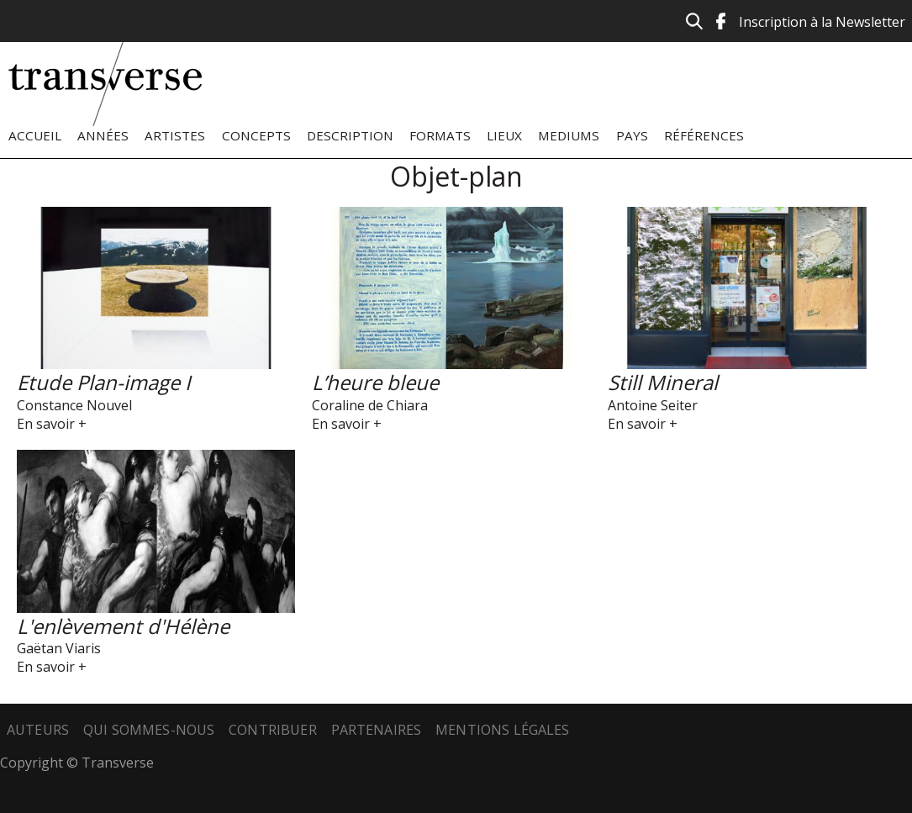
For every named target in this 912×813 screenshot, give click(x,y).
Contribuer (273, 730)
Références (704, 135)
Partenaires (376, 730)
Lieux (504, 135)
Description (350, 135)
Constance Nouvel (74, 405)
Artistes (175, 135)
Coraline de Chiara (370, 405)
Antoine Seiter (653, 405)
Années (103, 135)
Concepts (256, 135)
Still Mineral (663, 382)
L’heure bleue (375, 382)
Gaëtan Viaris (59, 648)
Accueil (34, 135)
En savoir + (52, 423)
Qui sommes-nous (148, 730)
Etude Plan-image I (104, 382)
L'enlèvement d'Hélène (123, 626)
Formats (440, 135)
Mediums (568, 135)
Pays (632, 135)
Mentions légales (502, 730)
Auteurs (38, 730)
